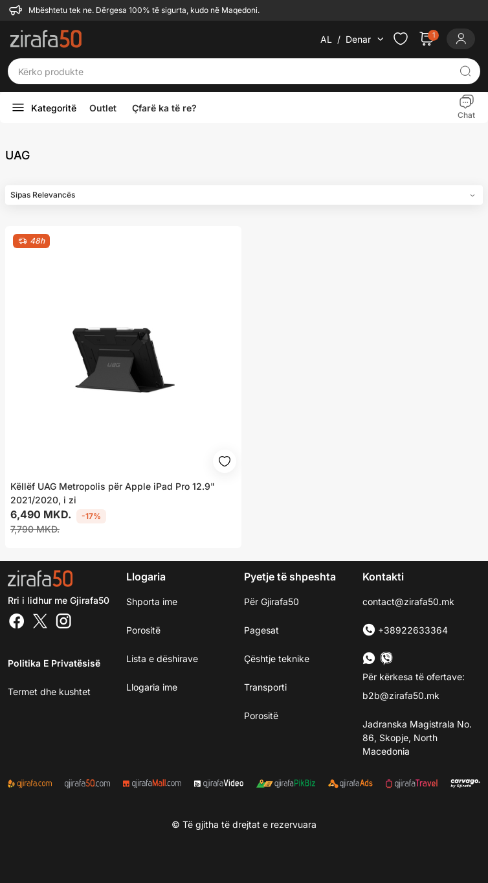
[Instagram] (63, 622)
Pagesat (261, 630)
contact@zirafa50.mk (408, 601)
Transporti (265, 687)
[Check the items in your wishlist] (401, 39)
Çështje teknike (276, 658)
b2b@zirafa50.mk (400, 695)
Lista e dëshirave (162, 658)
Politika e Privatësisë (54, 663)
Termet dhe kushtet (49, 691)
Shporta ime (151, 601)
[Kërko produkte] (234, 71)
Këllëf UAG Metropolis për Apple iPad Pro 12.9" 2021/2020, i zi (112, 493)
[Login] (461, 39)
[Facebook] (17, 622)
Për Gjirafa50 (271, 601)
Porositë (261, 715)
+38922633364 (405, 630)
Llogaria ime (151, 687)
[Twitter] (40, 622)
